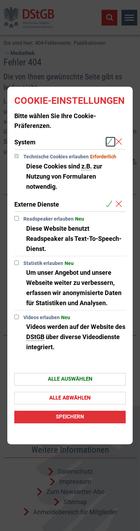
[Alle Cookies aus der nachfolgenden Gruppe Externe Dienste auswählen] (110, 204)
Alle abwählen (70, 398)
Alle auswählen (70, 379)
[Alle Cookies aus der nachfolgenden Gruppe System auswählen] (110, 141)
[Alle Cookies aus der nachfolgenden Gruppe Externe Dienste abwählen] (120, 204)
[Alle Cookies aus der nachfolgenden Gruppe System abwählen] (120, 141)
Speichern (70, 417)
